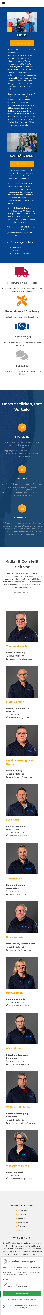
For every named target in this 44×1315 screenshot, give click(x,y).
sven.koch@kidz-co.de (18, 835)
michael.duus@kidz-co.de (19, 1064)
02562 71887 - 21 (16, 947)
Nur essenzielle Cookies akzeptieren (22, 1299)
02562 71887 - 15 (16, 832)
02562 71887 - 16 (16, 1002)
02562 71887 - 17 (16, 1061)
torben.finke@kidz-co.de (19, 894)
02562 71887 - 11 (16, 656)
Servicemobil (23, 1222)
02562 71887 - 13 (16, 714)
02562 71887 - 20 (16, 774)
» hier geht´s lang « (22, 43)
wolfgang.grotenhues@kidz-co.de (22, 1123)
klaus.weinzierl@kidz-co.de (20, 950)
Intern (20, 1230)
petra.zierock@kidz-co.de (19, 1005)
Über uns (21, 1226)
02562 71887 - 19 (16, 891)
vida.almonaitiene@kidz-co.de (21, 1178)
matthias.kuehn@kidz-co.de (20, 717)
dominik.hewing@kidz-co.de (20, 777)
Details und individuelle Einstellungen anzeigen (23, 1306)
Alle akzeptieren (22, 1293)
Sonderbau (22, 1218)
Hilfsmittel (22, 1214)
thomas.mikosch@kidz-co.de (20, 659)
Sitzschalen (22, 1210)
